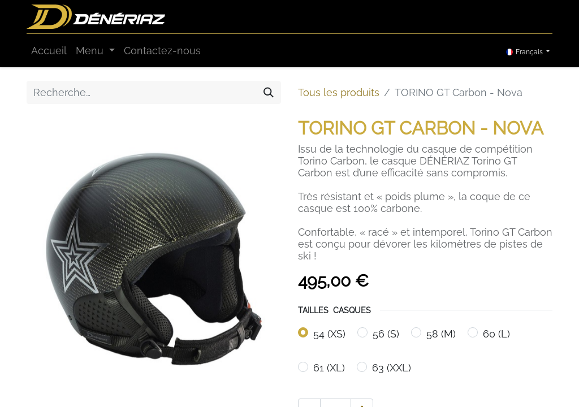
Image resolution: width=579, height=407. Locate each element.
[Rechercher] (268, 92)
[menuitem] (49, 50)
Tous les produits (338, 92)
